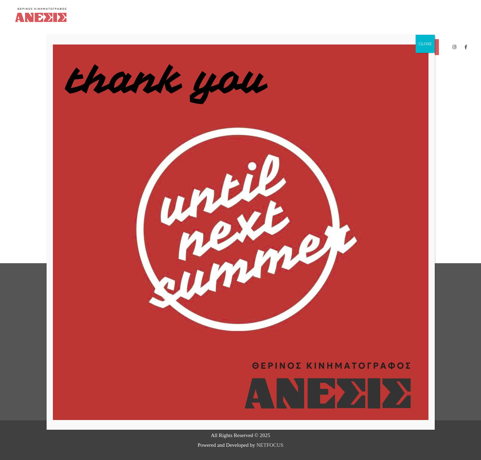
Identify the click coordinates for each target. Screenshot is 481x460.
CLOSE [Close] (425, 43)
